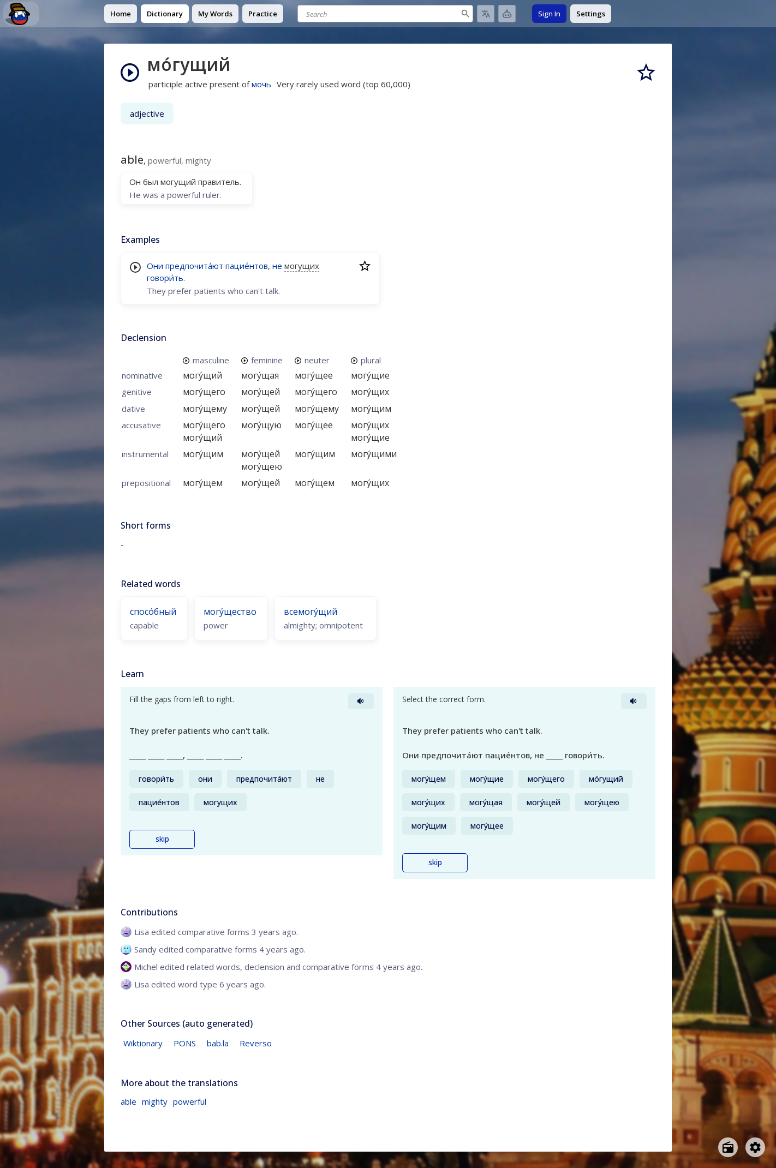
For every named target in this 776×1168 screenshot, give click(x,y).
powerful (189, 1101)
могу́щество (230, 612)
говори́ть (165, 277)
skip (162, 839)
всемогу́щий (310, 612)
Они (155, 265)
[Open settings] (755, 1147)
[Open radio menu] (728, 1147)
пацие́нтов (246, 265)
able (128, 1101)
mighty (155, 1101)
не (277, 265)
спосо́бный (153, 612)
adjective (147, 113)
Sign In (549, 14)
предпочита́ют (194, 265)
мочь (261, 84)
